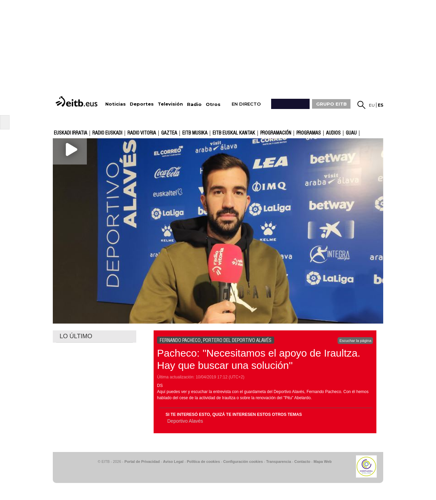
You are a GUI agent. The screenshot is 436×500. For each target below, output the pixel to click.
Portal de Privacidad (142, 461)
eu (372, 105)
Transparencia (278, 461)
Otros (213, 104)
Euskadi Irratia (70, 133)
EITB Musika (194, 133)
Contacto (302, 461)
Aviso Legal (173, 461)
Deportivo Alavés (185, 421)
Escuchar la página (355, 341)
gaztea (169, 133)
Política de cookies (203, 461)
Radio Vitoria (141, 133)
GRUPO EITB (331, 104)
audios (333, 133)
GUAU (351, 133)
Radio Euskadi (107, 133)
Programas (308, 133)
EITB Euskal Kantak (234, 133)
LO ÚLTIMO (76, 336)
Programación (275, 133)
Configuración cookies (243, 461)
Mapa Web (322, 461)
